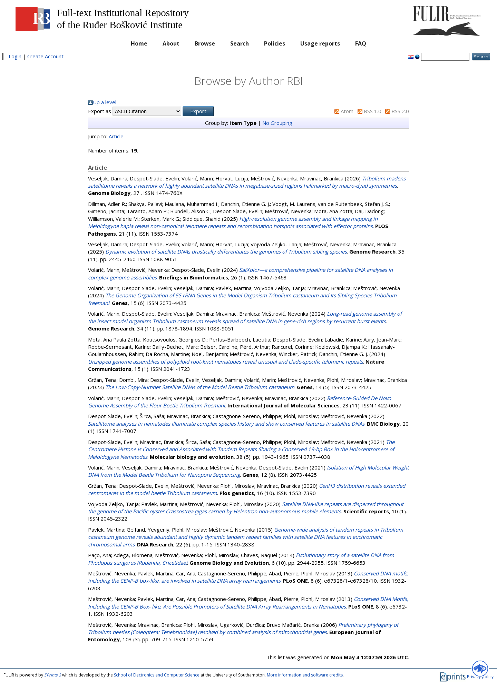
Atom (347, 111)
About (171, 43)
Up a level (104, 102)
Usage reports (320, 43)
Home (139, 43)
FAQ (360, 43)
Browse (205, 43)
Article (116, 136)
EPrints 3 (52, 675)
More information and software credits (305, 675)
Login (15, 56)
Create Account (45, 56)
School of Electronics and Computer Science (156, 675)
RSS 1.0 (372, 111)
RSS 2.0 (400, 111)
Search (239, 43)
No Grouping (277, 122)
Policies (274, 43)
